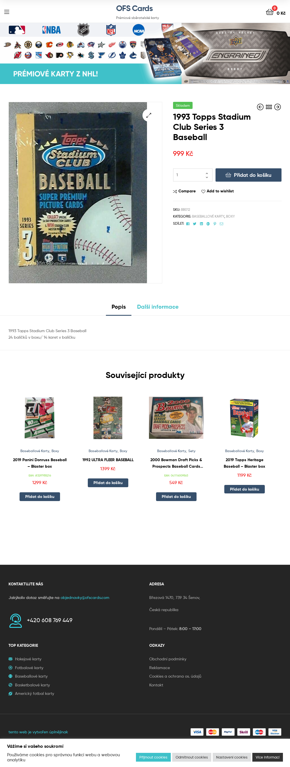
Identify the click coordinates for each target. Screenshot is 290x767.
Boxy (230, 216)
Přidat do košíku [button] (39, 496)
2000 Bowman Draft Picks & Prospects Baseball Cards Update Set (176, 463)
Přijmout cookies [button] (153, 757)
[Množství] (193, 175)
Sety (191, 451)
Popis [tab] (119, 306)
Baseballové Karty (208, 216)
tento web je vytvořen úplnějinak (38, 731)
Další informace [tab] (158, 306)
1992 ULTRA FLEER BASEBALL (108, 459)
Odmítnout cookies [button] (192, 757)
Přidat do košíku (252, 175)
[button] (148, 115)
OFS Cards (134, 8)
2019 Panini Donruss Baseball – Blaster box (40, 463)
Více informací (268, 757)
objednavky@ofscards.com (85, 597)
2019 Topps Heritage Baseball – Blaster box (244, 463)
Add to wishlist (220, 191)
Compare (187, 191)
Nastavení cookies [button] (232, 757)
